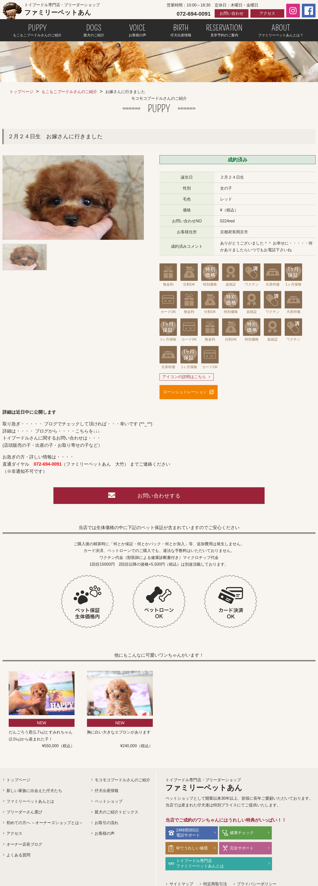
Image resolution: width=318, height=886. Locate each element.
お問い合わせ (231, 13)
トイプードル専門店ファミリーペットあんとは (250, 849)
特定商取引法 (215, 869)
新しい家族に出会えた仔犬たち (34, 791)
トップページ (21, 92)
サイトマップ (181, 869)
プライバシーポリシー (257, 869)
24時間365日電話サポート (188, 833)
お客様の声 (105, 835)
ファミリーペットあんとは (30, 802)
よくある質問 (18, 856)
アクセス (267, 13)
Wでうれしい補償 (292, 834)
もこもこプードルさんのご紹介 (69, 92)
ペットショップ (108, 802)
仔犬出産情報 (107, 791)
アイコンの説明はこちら (184, 377)
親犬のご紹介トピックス (116, 813)
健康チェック (238, 834)
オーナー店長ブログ (24, 845)
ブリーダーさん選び (24, 813)
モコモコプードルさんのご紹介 (122, 781)
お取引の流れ (107, 824)
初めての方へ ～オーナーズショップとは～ (44, 824)
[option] (73, 197)
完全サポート (188, 849)
